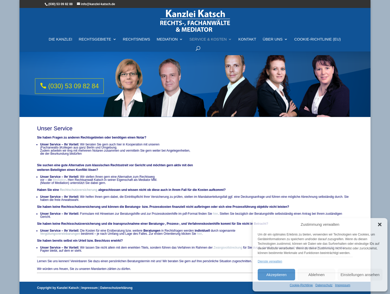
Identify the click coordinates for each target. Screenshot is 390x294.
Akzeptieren (276, 274)
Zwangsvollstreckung (228, 247)
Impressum (342, 285)
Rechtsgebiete (95, 39)
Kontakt (247, 39)
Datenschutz (324, 285)
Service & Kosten (208, 39)
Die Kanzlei (60, 39)
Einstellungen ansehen (360, 274)
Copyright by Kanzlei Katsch (58, 288)
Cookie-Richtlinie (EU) (317, 39)
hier (215, 213)
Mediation (167, 39)
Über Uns (273, 39)
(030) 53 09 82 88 (60, 4)
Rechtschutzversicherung (78, 190)
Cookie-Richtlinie (301, 285)
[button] (379, 224)
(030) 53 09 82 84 (73, 86)
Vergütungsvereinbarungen (60, 234)
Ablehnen (316, 274)
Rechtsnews (136, 39)
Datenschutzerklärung (116, 288)
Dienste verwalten (270, 261)
